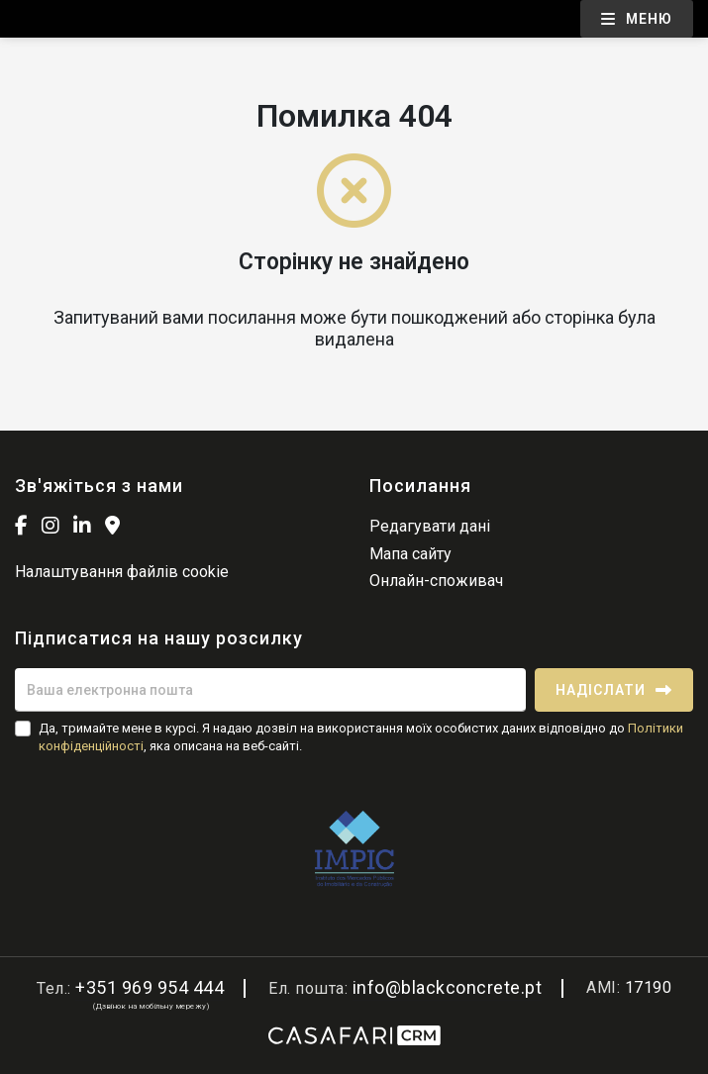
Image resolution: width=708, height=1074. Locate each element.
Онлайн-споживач (436, 580)
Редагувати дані (429, 526)
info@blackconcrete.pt (448, 987)
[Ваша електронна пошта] (270, 690)
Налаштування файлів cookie (122, 571)
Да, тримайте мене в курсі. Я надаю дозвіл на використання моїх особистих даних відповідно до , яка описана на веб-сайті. (361, 737)
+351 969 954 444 (149, 987)
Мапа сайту (410, 553)
